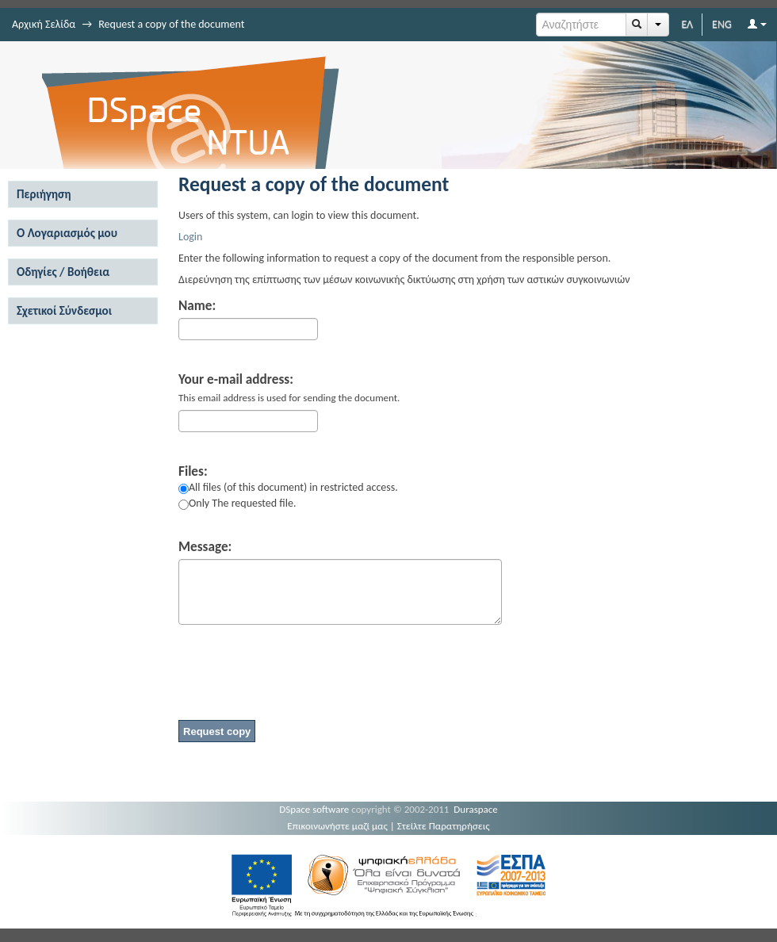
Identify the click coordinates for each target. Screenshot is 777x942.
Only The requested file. (237, 503)
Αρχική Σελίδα (43, 24)
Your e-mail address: (235, 380)
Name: (197, 306)
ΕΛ (687, 24)
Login (190, 236)
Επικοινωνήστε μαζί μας (337, 826)
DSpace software (314, 809)
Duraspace (476, 809)
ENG (722, 24)
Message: (205, 547)
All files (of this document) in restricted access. (288, 487)
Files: (193, 472)
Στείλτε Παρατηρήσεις (443, 826)
